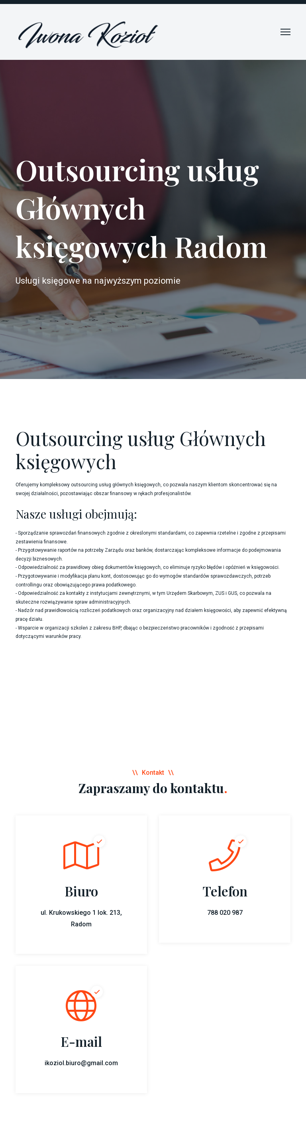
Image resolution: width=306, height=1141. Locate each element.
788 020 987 (225, 912)
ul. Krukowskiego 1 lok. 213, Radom (81, 918)
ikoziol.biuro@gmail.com (81, 1063)
